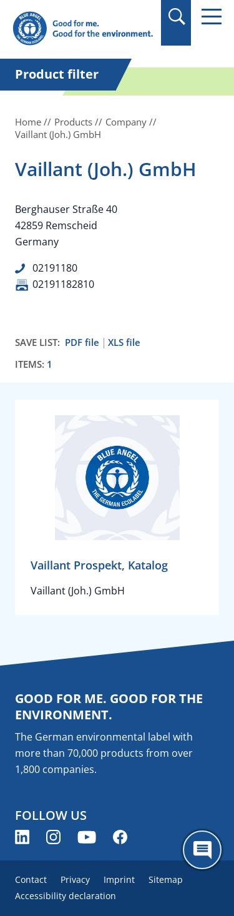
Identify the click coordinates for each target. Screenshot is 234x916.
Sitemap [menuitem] (166, 879)
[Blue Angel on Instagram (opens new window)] (53, 837)
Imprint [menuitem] (119, 879)
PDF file (82, 342)
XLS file (124, 342)
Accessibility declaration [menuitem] (65, 896)
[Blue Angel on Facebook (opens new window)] (120, 837)
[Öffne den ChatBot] (202, 849)
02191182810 (63, 284)
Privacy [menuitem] (75, 879)
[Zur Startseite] (82, 29)
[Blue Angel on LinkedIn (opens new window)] (22, 837)
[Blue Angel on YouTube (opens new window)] (86, 837)
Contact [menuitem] (31, 879)
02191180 (54, 268)
